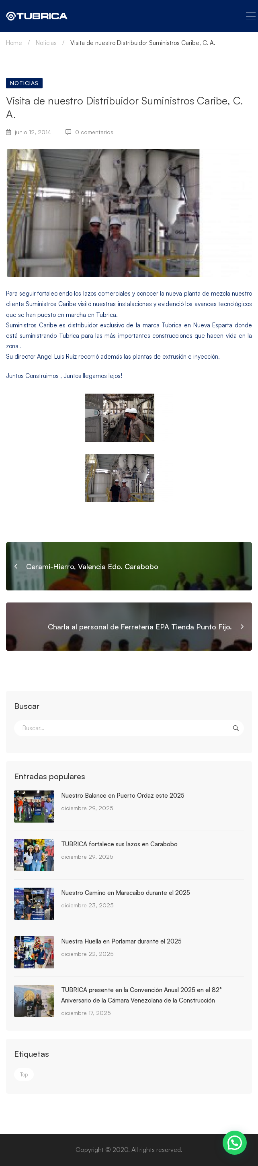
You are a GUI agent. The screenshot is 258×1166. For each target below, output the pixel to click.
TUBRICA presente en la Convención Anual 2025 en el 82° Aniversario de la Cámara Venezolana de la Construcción (141, 995)
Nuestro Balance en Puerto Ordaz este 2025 (122, 795)
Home (14, 43)
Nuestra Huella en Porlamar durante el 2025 (121, 941)
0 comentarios (89, 132)
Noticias (46, 43)
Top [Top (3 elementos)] (24, 1074)
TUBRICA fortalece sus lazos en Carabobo (119, 844)
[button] (235, 1143)
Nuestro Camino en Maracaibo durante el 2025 (125, 892)
